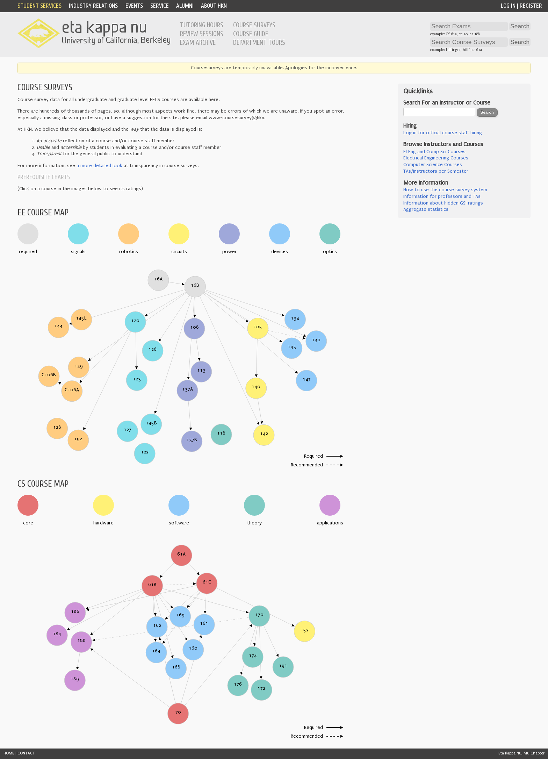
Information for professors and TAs (442, 196)
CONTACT (26, 753)
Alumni (185, 5)
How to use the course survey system (445, 190)
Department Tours (259, 42)
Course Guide (250, 34)
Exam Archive (198, 42)
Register (531, 5)
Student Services (39, 5)
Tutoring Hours (201, 25)
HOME (8, 753)
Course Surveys (254, 25)
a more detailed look (99, 166)
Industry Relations (93, 5)
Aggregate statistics (425, 209)
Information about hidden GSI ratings (443, 203)
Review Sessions (201, 34)
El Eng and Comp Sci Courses (434, 152)
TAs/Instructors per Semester (435, 171)
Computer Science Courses (432, 164)
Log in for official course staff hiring (442, 133)
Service (159, 5)
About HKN (214, 5)
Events (134, 5)
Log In (508, 5)
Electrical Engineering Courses (435, 158)
